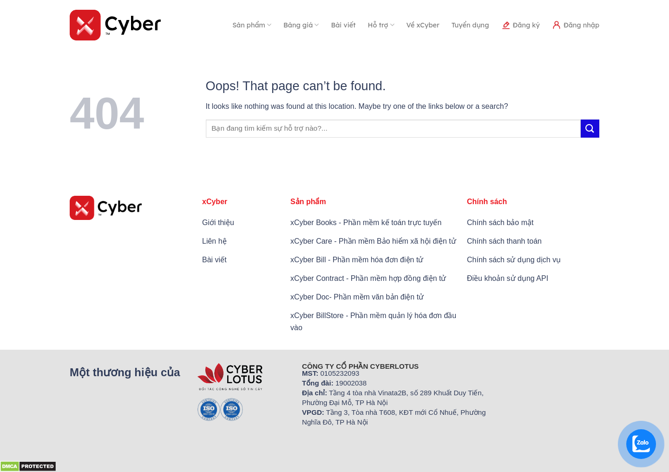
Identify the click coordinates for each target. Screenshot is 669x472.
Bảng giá (301, 24)
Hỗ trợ (381, 24)
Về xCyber (423, 25)
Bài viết (343, 25)
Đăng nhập (575, 25)
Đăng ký (520, 25)
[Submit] (590, 129)
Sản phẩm (251, 24)
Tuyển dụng (470, 25)
